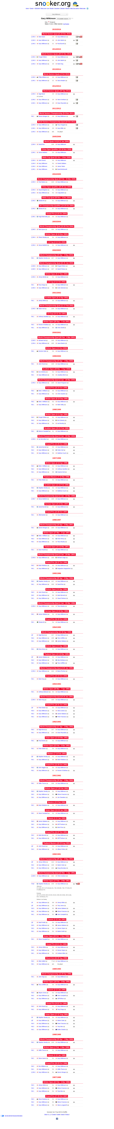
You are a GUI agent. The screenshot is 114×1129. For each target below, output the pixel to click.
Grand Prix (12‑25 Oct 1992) (56, 765)
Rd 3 (32, 417)
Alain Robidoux (43, 565)
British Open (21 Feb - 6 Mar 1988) (56, 1082)
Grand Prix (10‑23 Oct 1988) (56, 1063)
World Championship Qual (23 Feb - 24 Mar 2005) (57, 179)
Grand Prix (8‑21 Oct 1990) (56, 944)
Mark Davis (42, 36)
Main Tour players (74, 8)
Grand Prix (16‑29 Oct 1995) (56, 619)
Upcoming (56, 8)
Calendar (62, 8)
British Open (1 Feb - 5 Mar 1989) (56, 1047)
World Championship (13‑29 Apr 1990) (56, 974)
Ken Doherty (42, 372)
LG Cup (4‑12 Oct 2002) (57, 282)
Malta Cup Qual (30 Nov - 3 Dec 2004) (56, 198)
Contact (54, 1114)
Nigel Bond (42, 94)
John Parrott (42, 160)
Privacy (67, 1114)
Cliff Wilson (60, 998)
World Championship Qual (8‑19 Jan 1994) (56, 697)
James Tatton (61, 166)
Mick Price (60, 827)
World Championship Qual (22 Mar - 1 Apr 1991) (56, 873)
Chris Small (60, 327)
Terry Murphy (61, 541)
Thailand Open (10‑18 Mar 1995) (56, 654)
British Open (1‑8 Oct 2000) (56, 348)
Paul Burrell (60, 43)
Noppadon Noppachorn (64, 568)
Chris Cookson (61, 876)
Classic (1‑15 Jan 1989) (57, 1055)
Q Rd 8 (33, 557)
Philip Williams (43, 77)
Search (63, 1114)
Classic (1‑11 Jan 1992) (57, 818)
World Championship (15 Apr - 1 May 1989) (56, 1039)
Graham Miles (61, 953)
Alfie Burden (42, 515)
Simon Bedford (43, 152)
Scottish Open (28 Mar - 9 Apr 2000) (56, 369)
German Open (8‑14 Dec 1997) (56, 504)
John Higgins (42, 767)
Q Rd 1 (33, 80)
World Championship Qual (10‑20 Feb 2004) (57, 226)
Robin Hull (41, 308)
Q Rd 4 (33, 36)
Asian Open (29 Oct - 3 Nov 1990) (56, 936)
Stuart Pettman (61, 598)
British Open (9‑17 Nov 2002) (56, 274)
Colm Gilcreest (61, 288)
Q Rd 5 (33, 229)
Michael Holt (42, 340)
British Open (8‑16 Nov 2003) (56, 234)
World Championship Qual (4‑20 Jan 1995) (56, 668)
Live (48, 8)
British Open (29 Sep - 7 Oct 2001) (56, 322)
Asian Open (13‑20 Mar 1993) (56, 738)
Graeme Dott (61, 472)
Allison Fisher (61, 849)
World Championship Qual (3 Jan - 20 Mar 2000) (56, 380)
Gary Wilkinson (61, 36)
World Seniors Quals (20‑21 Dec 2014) (56, 54)
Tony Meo (60, 1026)
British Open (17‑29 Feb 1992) (56, 788)
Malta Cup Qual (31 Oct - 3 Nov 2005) (56, 157)
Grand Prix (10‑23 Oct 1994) (56, 676)
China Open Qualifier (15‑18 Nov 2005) (56, 149)
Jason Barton (61, 343)
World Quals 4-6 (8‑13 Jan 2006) (56, 141)
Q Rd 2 (33, 43)
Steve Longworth (62, 1105)
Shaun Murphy (43, 237)
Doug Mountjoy (61, 868)
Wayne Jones (42, 992)
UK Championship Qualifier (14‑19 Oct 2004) (56, 206)
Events (31, 8)
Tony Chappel (61, 125)
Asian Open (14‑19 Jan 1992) (56, 810)
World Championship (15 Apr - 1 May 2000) (56, 361)
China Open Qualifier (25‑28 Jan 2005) (56, 187)
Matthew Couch (61, 453)
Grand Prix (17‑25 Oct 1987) (56, 1096)
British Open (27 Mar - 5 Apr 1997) (56, 533)
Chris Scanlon (61, 393)
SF (32, 902)
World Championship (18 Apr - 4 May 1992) (56, 780)
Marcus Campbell (43, 431)
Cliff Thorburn (61, 824)
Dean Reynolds (61, 103)
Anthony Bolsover (44, 692)
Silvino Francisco (62, 794)
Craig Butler (60, 192)
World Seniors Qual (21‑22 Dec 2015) (56, 34)
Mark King (60, 64)
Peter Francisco (61, 716)
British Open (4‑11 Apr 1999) (57, 414)
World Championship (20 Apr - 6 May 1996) (56, 578)
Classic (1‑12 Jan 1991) (57, 919)
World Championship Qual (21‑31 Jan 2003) (57, 263)
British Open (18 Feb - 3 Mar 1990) (56, 982)
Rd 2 (32, 324)
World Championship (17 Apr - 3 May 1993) (56, 727)
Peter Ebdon (42, 480)
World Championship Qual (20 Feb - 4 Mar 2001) (56, 337)
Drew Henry (60, 538)
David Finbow (61, 269)
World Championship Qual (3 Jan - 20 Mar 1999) (56, 436)
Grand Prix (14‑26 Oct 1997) (56, 512)
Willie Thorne (42, 783)
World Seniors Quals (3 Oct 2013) (57, 74)
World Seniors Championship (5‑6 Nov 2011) (56, 113)
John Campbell (61, 914)
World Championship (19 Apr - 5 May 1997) (56, 525)
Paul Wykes (42, 182)
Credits (58, 1114)
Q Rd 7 (33, 499)
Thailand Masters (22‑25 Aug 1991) (56, 843)
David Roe (41, 144)
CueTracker (66, 24)
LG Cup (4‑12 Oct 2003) (57, 242)
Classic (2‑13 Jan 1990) (57, 990)
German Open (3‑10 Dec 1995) (56, 611)
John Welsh (60, 40)
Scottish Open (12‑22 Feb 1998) (56, 485)
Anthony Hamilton (44, 316)
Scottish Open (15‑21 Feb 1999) (56, 428)
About (45, 1114)
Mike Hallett (42, 961)
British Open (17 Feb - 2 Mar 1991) (56, 881)
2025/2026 (37, 8)
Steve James (61, 710)
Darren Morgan (43, 116)
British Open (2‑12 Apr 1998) (57, 463)
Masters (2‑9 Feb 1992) (56, 802)
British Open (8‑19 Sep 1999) (56, 398)
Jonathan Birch (61, 375)
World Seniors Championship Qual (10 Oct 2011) (57, 122)
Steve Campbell (43, 813)
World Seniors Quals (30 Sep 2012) (56, 91)
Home (27, 8)
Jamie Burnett (42, 447)
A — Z (49, 1114)
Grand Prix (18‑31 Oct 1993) (56, 705)
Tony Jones (60, 905)
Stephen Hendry (43, 258)
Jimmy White (42, 300)
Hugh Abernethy (43, 216)
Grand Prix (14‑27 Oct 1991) (56, 832)
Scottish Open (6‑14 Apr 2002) (56, 298)
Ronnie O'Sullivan (44, 324)
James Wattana (43, 614)
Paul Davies (42, 740)
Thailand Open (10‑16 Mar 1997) (56, 547)
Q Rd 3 (33, 40)
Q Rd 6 (33, 266)
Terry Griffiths (61, 638)
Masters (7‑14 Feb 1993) (56, 753)
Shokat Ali (41, 200)
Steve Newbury (43, 1099)
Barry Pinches (61, 671)
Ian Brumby (60, 423)
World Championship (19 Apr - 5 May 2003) (56, 255)
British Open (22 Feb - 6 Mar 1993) (56, 746)
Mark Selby (60, 404)
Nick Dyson (42, 229)
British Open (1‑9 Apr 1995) (56, 646)
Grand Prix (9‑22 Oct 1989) (56, 1003)
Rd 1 (32, 116)
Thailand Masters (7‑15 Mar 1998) (56, 477)
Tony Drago (42, 285)
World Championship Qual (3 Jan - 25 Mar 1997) (56, 554)
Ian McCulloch (43, 439)
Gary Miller (60, 128)
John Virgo (42, 976)
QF (32, 635)
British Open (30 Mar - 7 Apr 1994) (56, 689)
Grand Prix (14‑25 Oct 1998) (56, 444)
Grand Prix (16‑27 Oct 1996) (56, 562)
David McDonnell (62, 169)
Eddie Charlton (61, 1029)
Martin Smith (61, 931)
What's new (43, 8)
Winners (68, 8)
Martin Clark (60, 865)
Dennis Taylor (61, 928)
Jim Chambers (61, 797)
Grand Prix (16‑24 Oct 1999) (56, 388)
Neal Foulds (42, 922)
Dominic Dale (42, 351)
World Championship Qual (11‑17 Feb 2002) (57, 306)
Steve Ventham (61, 99)
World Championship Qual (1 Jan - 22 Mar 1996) (56, 603)
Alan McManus (61, 660)
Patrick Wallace (61, 163)
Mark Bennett (61, 595)
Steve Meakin (61, 80)
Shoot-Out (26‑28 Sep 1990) (56, 958)
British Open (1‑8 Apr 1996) (56, 589)
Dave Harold (42, 549)
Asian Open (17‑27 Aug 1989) (56, 1014)
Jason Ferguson (62, 382)
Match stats (82, 8)
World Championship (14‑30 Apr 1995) (56, 632)
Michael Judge (61, 557)
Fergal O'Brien (43, 57)
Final (32, 883)
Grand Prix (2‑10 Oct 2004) (56, 214)
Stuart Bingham (43, 190)
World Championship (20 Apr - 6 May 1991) (56, 859)
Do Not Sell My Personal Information (11, 1116)
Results (51, 8)
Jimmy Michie (42, 277)
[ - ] (72, 18)
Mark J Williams (43, 390)
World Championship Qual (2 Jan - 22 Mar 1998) (56, 496)
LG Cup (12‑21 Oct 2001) (56, 314)
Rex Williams (42, 1066)
